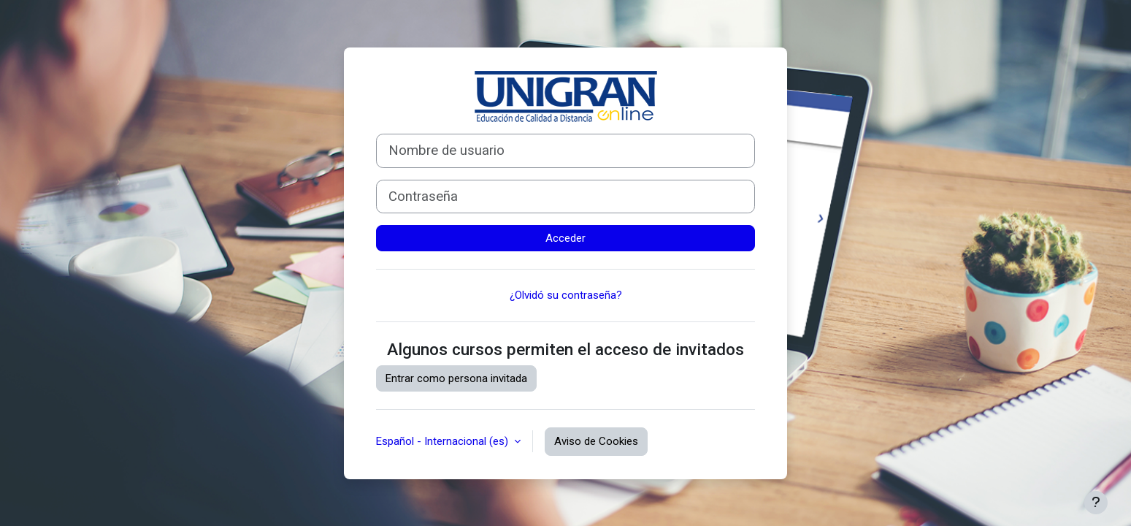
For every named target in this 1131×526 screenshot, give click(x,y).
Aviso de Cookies (596, 441)
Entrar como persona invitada (456, 378)
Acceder (565, 238)
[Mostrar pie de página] (1096, 502)
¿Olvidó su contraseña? (566, 295)
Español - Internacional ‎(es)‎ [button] (443, 441)
